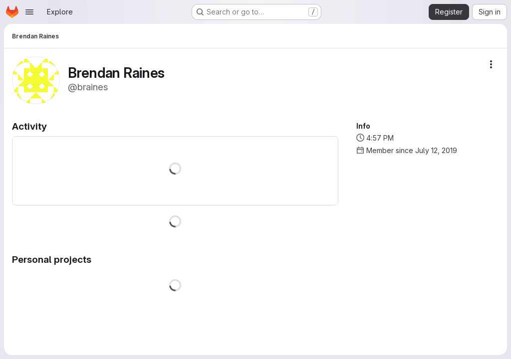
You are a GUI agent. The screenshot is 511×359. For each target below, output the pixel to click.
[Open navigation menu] (29, 12)
